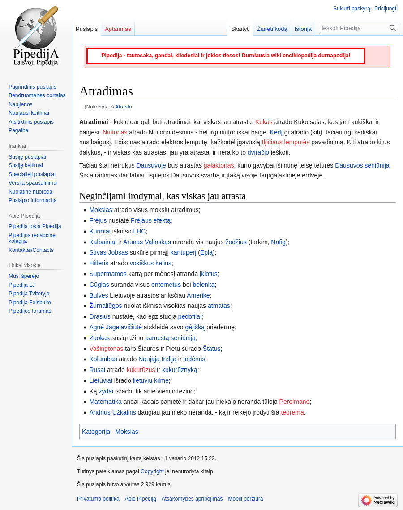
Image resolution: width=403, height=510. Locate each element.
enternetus (166, 284)
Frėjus (98, 220)
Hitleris (98, 263)
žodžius (235, 242)
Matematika (105, 401)
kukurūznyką (179, 369)
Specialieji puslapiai (32, 174)
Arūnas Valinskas (147, 242)
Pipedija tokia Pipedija (35, 226)
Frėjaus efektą (151, 220)
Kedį (276, 132)
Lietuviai (100, 380)
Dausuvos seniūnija (362, 165)
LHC (139, 231)
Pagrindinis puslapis (32, 87)
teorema (292, 412)
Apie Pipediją (140, 499)
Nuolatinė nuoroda (30, 192)
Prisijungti (386, 8)
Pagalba (18, 130)
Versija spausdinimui (33, 183)
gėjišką (195, 327)
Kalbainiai (102, 242)
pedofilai (190, 316)
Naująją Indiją (157, 359)
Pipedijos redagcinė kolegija (32, 238)
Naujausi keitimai (29, 113)
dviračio (258, 152)
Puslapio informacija (32, 200)
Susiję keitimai (26, 165)
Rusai (97, 369)
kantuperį (184, 252)
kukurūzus (141, 369)
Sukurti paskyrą (351, 8)
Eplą (206, 252)
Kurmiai (99, 231)
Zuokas (99, 337)
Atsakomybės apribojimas (192, 499)
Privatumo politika (98, 499)
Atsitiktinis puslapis (31, 122)
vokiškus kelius (150, 263)
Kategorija (96, 431)
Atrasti (122, 106)
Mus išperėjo (24, 276)
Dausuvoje (151, 165)
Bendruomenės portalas (37, 95)
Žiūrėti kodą (272, 29)
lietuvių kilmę (151, 380)
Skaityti (240, 29)
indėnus (195, 359)
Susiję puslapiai (27, 157)
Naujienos (20, 104)
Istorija (303, 29)
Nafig (278, 242)
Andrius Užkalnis (113, 412)
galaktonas (219, 165)
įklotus (209, 273)
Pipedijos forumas (30, 311)
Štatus (212, 348)
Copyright (152, 471)
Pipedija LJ (22, 285)
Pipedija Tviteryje (29, 293)
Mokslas (100, 209)
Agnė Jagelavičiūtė (115, 327)
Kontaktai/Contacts (31, 250)
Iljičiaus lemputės (286, 142)
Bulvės (98, 295)
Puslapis (87, 29)
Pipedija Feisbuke (30, 302)
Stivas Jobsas (108, 252)
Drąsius (99, 316)
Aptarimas (118, 29)
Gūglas (99, 284)
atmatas (219, 305)
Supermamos (107, 273)
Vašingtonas (106, 348)
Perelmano (294, 401)
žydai (106, 391)
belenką (204, 284)
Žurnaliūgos (105, 305)
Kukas (264, 121)
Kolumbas (103, 359)
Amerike (198, 295)
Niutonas (115, 132)
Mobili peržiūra (245, 499)
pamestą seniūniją (170, 337)
